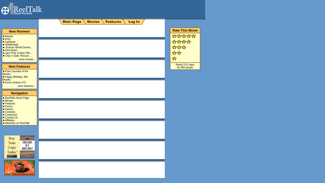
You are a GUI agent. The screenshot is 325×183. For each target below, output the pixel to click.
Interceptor (11, 50)
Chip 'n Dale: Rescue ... (18, 55)
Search (9, 109)
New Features (19, 66)
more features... (26, 86)
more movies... (27, 59)
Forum (8, 106)
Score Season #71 (15, 82)
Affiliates (10, 120)
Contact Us (11, 117)
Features (10, 103)
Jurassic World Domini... (18, 47)
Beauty (9, 36)
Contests (10, 112)
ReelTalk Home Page (17, 98)
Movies (9, 100)
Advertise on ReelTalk (17, 123)
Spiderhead (11, 44)
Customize (11, 114)
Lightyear (10, 41)
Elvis (7, 39)
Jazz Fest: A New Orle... (18, 53)
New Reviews (19, 31)
